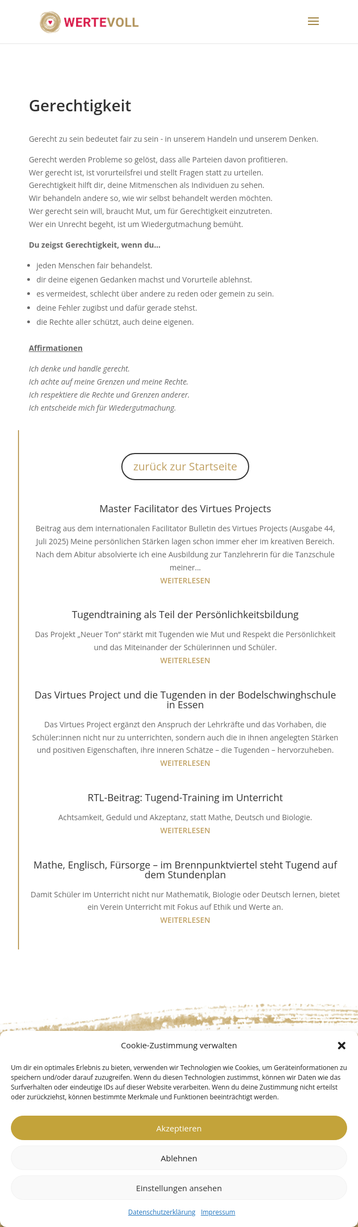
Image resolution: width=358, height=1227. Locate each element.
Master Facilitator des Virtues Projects (185, 508)
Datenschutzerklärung (162, 1212)
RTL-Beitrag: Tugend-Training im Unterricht (185, 797)
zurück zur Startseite (185, 466)
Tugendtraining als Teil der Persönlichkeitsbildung (185, 614)
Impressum (218, 1212)
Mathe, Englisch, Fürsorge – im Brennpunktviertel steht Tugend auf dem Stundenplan (185, 869)
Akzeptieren (178, 1128)
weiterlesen (186, 580)
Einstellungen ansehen (179, 1187)
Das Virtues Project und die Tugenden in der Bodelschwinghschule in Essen (185, 699)
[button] (341, 1045)
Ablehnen (179, 1158)
